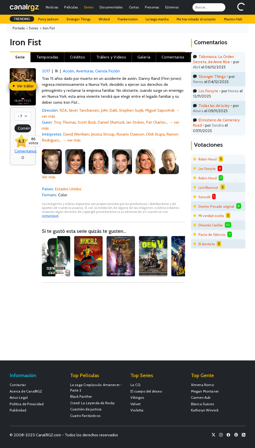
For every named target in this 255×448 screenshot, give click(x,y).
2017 (46, 71)
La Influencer (208, 188)
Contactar (18, 385)
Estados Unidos (68, 189)
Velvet (135, 404)
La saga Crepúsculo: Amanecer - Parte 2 (96, 388)
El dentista (206, 244)
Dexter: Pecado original (216, 206)
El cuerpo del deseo (146, 391)
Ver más (49, 177)
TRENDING (22, 19)
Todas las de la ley (214, 105)
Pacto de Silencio (211, 235)
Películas (71, 7)
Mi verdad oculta (211, 216)
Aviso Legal (19, 397)
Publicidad (18, 410)
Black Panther (81, 396)
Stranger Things (78, 19)
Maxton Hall (233, 19)
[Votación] (22, 116)
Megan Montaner (205, 391)
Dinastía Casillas (210, 225)
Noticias (52, 7)
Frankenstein (127, 19)
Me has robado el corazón (196, 19)
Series (89, 7)
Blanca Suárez (202, 404)
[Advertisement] (113, 324)
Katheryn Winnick (205, 410)
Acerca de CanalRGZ (26, 391)
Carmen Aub (201, 397)
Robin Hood (207, 159)
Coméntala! (24, 128)
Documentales (111, 7)
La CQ (135, 385)
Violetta (137, 410)
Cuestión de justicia (86, 409)
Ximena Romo (202, 385)
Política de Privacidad (27, 404)
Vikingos (137, 397)
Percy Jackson (48, 19)
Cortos (134, 7)
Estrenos (172, 7)
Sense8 (204, 197)
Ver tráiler (23, 86)
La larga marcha (157, 19)
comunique (50, 216)
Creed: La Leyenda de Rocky (92, 403)
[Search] (208, 7)
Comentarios (25, 151)
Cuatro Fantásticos (85, 415)
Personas (152, 7)
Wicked (104, 19)
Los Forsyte (208, 91)
